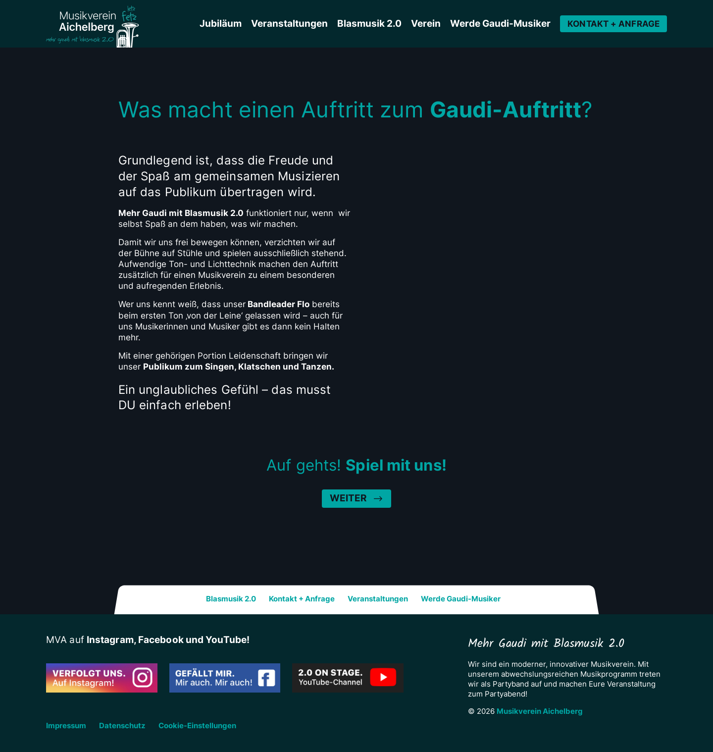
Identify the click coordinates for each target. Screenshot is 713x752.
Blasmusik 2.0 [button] (369, 23)
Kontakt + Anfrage (613, 24)
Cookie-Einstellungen (197, 725)
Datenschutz (122, 725)
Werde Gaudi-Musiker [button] (500, 23)
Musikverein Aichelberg (540, 711)
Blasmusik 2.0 (231, 598)
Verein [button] (426, 23)
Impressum (66, 725)
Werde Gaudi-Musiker (461, 598)
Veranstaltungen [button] (289, 23)
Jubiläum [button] (221, 23)
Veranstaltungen (378, 598)
